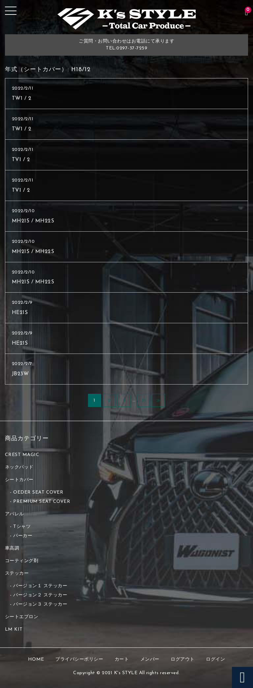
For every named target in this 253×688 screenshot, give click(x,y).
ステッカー (17, 573)
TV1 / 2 (21, 159)
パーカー (22, 535)
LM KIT (14, 629)
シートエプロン (22, 617)
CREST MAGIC (22, 454)
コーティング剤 (22, 561)
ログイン (215, 659)
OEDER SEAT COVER (38, 492)
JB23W (20, 374)
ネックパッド (19, 467)
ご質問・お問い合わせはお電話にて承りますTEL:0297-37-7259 (126, 45)
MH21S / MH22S (33, 221)
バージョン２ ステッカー (40, 595)
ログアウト (183, 659)
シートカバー (19, 479)
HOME (36, 659)
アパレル (14, 514)
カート (122, 659)
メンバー (149, 659)
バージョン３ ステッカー (40, 604)
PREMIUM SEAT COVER (41, 501)
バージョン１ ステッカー (40, 586)
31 (143, 400)
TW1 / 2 (22, 98)
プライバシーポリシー (79, 659)
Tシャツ (22, 526)
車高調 (12, 548)
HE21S (20, 312)
